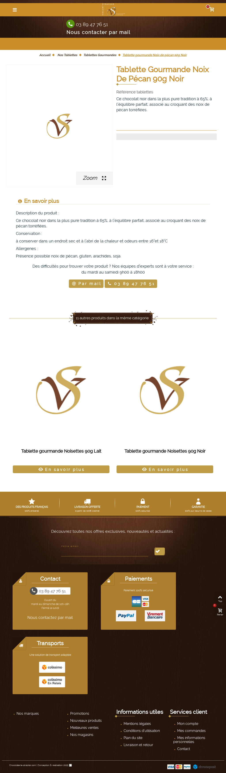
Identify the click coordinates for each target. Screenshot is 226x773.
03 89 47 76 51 (92, 24)
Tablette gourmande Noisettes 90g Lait (61, 451)
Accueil (44, 55)
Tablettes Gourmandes (99, 55)
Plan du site (132, 738)
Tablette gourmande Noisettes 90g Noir (164, 451)
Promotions (79, 713)
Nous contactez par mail (50, 617)
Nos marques (27, 713)
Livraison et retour (138, 745)
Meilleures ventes (84, 728)
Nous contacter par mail (98, 31)
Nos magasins (81, 735)
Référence (126, 92)
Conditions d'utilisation (141, 731)
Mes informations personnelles (189, 740)
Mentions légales (137, 724)
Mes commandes (191, 731)
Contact (183, 749)
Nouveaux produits (85, 720)
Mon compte (187, 724)
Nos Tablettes (67, 55)
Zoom (94, 178)
